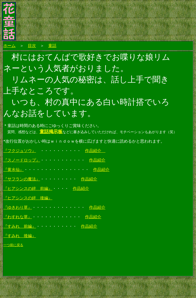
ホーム (9, 45)
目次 (32, 45)
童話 (52, 45)
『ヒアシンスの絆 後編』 (27, 198)
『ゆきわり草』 (17, 207)
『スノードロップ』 (21, 160)
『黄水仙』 (13, 169)
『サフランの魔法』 (21, 179)
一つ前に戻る (13, 245)
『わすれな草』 (17, 217)
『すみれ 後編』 (19, 236)
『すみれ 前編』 (19, 226)
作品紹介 (95, 150)
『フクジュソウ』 (19, 150)
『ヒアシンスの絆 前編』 (27, 188)
